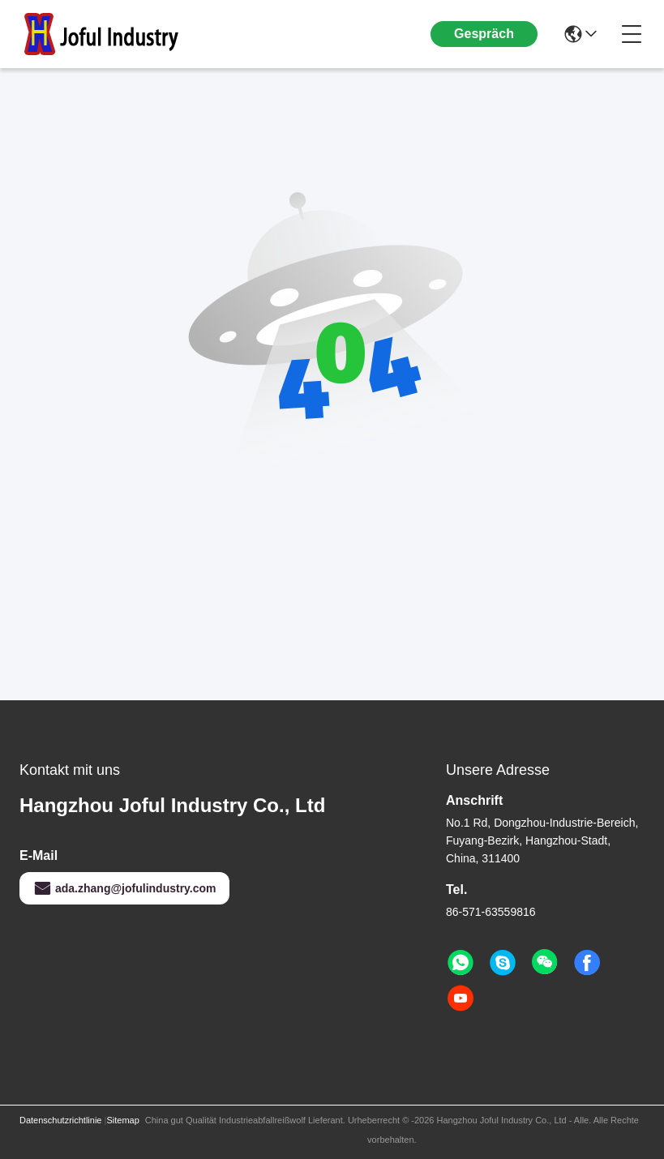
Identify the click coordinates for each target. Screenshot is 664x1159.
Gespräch (484, 34)
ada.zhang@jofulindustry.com (124, 888)
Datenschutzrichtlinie (60, 1120)
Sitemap (122, 1120)
